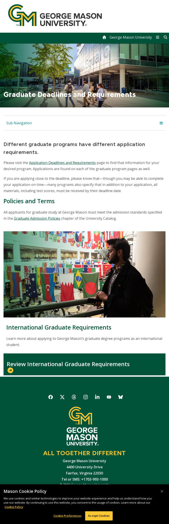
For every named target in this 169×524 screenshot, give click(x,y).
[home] (127, 37)
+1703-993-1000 (94, 479)
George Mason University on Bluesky (121, 398)
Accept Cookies (99, 516)
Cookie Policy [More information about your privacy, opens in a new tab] (14, 507)
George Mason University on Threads (74, 398)
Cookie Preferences (67, 516)
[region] (84, 504)
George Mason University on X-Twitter (62, 398)
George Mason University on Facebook (51, 398)
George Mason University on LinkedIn (97, 398)
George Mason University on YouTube (109, 398)
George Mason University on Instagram (86, 398)
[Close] (162, 491)
